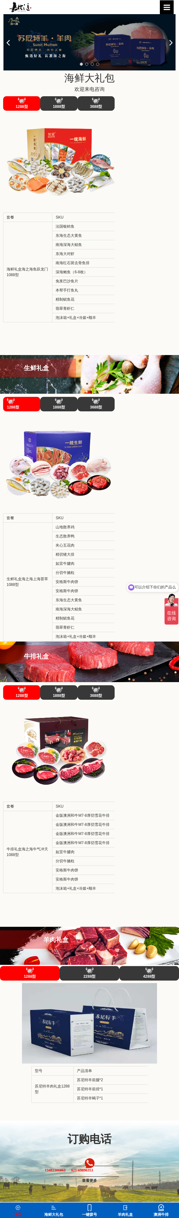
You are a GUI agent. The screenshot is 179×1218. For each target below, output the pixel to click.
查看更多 (89, 1180)
